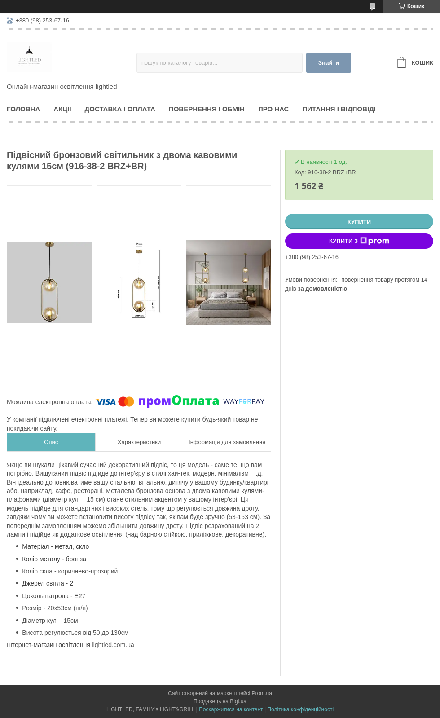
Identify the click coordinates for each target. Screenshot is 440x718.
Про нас (273, 109)
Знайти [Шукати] (328, 62)
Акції (62, 109)
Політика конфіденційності (300, 709)
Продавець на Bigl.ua (220, 701)
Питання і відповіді (339, 109)
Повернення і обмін (207, 109)
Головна (23, 109)
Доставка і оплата (120, 109)
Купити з (359, 241)
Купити (359, 222)
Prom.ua (262, 693)
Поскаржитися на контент (231, 709)
